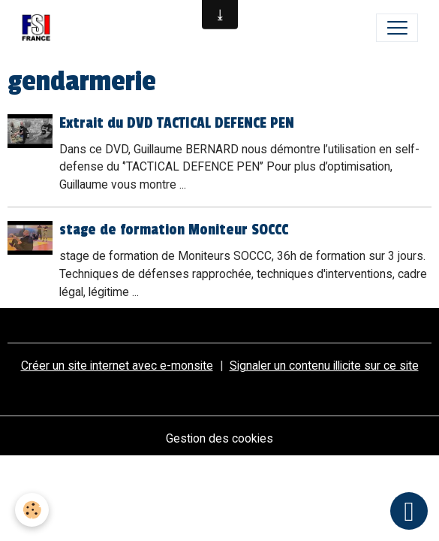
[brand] (39, 28)
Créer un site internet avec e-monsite (117, 365)
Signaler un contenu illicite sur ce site (324, 365)
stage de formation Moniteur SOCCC (173, 230)
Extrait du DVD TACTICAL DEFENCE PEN (176, 123)
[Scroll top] (409, 511)
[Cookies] (32, 510)
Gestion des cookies (219, 438)
